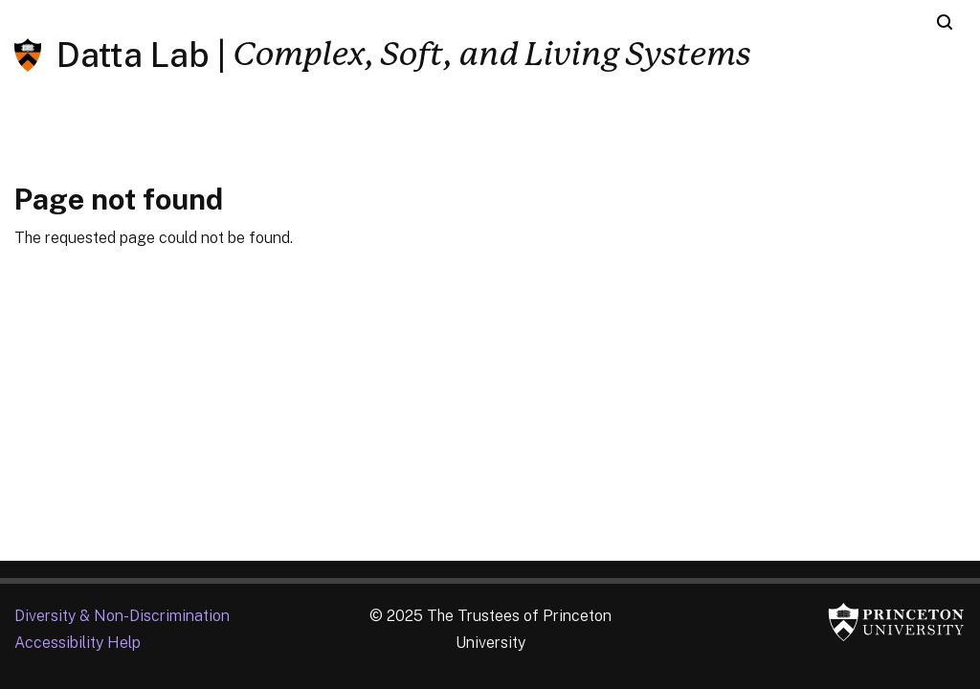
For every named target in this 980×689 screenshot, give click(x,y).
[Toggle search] (944, 22)
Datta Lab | (141, 55)
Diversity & (122, 616)
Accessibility (77, 642)
